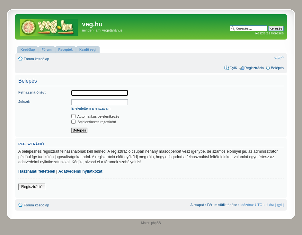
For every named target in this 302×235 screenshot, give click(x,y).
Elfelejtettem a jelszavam (91, 108)
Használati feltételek (36, 171)
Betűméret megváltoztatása (279, 57)
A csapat (197, 205)
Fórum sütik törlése (222, 205)
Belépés (277, 68)
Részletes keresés (269, 33)
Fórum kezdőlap (36, 59)
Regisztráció (254, 68)
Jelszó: (24, 102)
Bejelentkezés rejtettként (93, 122)
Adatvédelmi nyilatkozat (80, 171)
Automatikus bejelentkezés (95, 116)
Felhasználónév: (32, 92)
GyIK (233, 68)
